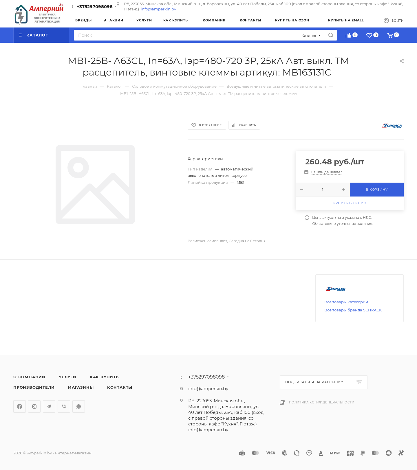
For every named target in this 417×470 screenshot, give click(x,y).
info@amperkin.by (158, 9)
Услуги (67, 376)
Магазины (81, 387)
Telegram (49, 406)
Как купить (104, 376)
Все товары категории (346, 302)
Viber (64, 406)
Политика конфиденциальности (321, 402)
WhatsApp (78, 406)
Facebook (19, 406)
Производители (33, 387)
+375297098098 (95, 6)
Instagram (34, 406)
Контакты (119, 387)
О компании (29, 376)
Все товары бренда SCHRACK (353, 310)
